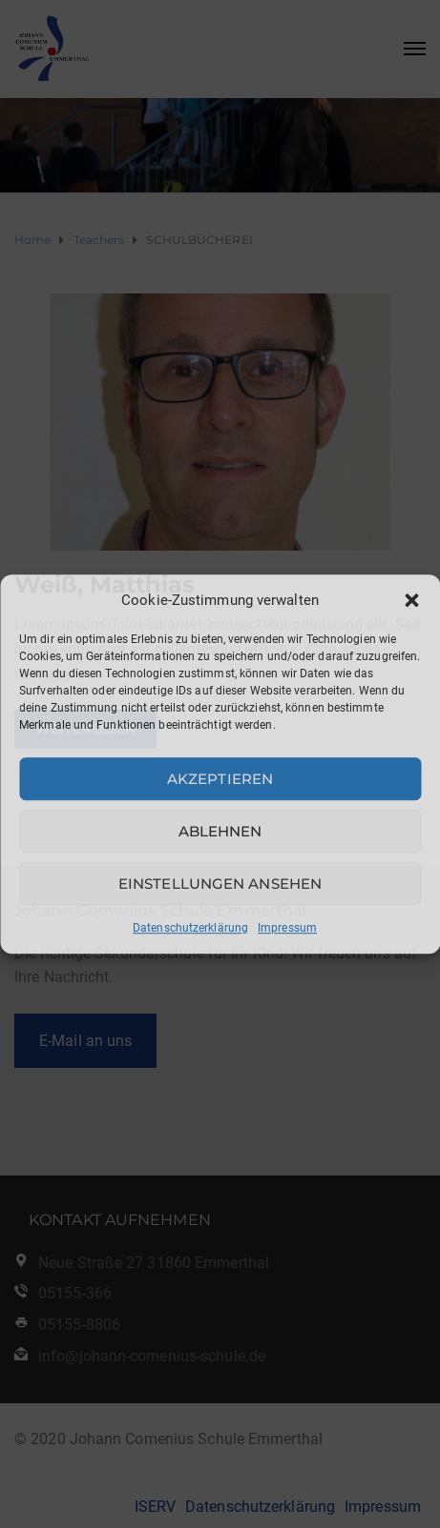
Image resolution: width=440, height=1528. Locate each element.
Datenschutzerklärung (190, 928)
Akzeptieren (220, 779)
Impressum (287, 928)
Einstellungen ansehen (220, 884)
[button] (411, 600)
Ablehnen (220, 831)
